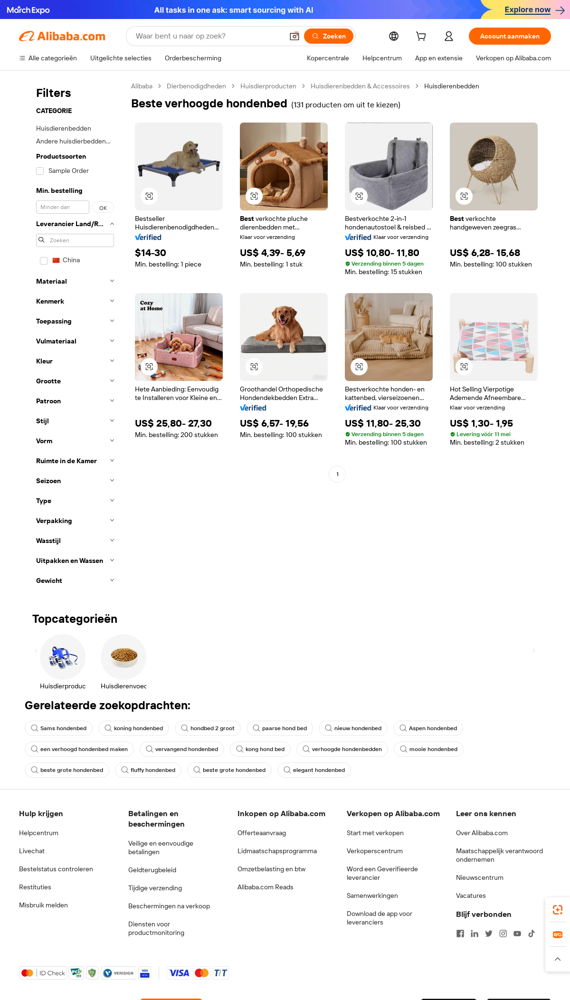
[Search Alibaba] (208, 36)
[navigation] (72, 336)
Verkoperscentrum (375, 851)
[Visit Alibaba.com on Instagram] (503, 933)
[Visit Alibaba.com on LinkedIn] (474, 933)
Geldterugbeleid (152, 870)
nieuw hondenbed (353, 728)
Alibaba (141, 86)
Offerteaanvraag (262, 833)
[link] (557, 909)
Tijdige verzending (155, 888)
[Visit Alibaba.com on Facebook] (460, 933)
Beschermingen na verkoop (169, 906)
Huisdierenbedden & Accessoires (360, 86)
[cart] (423, 37)
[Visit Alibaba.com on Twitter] (488, 933)
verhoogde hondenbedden (342, 749)
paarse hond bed (280, 728)
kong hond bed (260, 749)
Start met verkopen (375, 833)
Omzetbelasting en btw (271, 869)
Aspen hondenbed (428, 728)
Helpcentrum (38, 833)
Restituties (35, 887)
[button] (294, 36)
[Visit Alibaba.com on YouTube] (517, 933)
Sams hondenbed (58, 728)
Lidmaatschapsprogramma (277, 851)
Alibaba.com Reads (266, 887)
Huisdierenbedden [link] (451, 86)
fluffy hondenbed (148, 770)
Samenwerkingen (372, 895)
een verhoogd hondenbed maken (79, 749)
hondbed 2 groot (208, 728)
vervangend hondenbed (182, 749)
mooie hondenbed (428, 749)
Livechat (32, 851)
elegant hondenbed (314, 770)
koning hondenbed (133, 728)
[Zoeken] (328, 36)
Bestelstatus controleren (56, 869)
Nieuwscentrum (480, 877)
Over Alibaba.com (482, 833)
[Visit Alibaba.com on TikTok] (531, 933)
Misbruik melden (43, 905)
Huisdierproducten (268, 86)
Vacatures (471, 895)
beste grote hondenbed (67, 770)
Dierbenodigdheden (196, 86)
